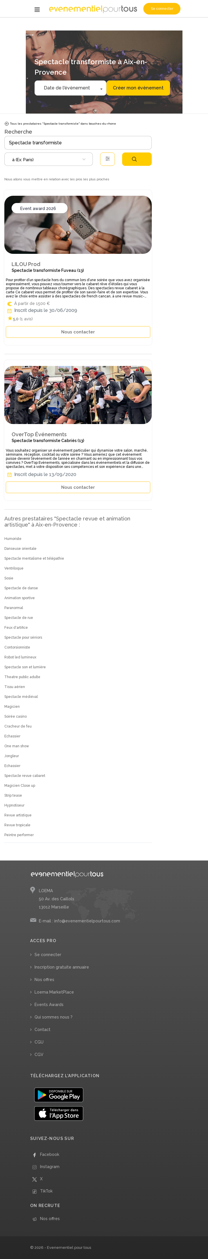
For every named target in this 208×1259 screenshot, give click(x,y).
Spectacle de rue (18, 618)
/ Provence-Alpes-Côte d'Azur (141, 25)
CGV (39, 1054)
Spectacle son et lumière (25, 667)
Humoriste (12, 539)
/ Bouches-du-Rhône (179, 25)
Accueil (11, 25)
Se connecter (162, 9)
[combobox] (48, 159)
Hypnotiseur (14, 805)
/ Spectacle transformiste (99, 25)
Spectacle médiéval (21, 697)
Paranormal (13, 608)
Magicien (12, 707)
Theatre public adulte (22, 677)
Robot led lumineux (20, 657)
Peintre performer (19, 835)
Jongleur (11, 756)
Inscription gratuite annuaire (62, 967)
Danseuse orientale (20, 549)
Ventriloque (13, 568)
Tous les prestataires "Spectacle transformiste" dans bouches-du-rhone (60, 123)
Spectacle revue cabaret (24, 776)
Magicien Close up (19, 786)
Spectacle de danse (21, 588)
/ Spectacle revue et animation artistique (48, 25)
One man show (16, 746)
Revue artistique (18, 815)
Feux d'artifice (16, 628)
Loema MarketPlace (54, 992)
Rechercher (134, 159)
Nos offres (44, 979)
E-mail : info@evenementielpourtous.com (79, 921)
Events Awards (49, 1004)
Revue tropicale (17, 825)
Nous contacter (78, 332)
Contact (42, 1029)
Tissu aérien (14, 687)
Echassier (12, 736)
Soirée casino (15, 716)
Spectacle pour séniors (23, 637)
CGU (39, 1042)
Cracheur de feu (18, 726)
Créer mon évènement (138, 88)
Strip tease (13, 795)
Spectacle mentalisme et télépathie (34, 558)
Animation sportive (19, 598)
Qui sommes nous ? (54, 1017)
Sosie (8, 578)
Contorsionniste (17, 647)
